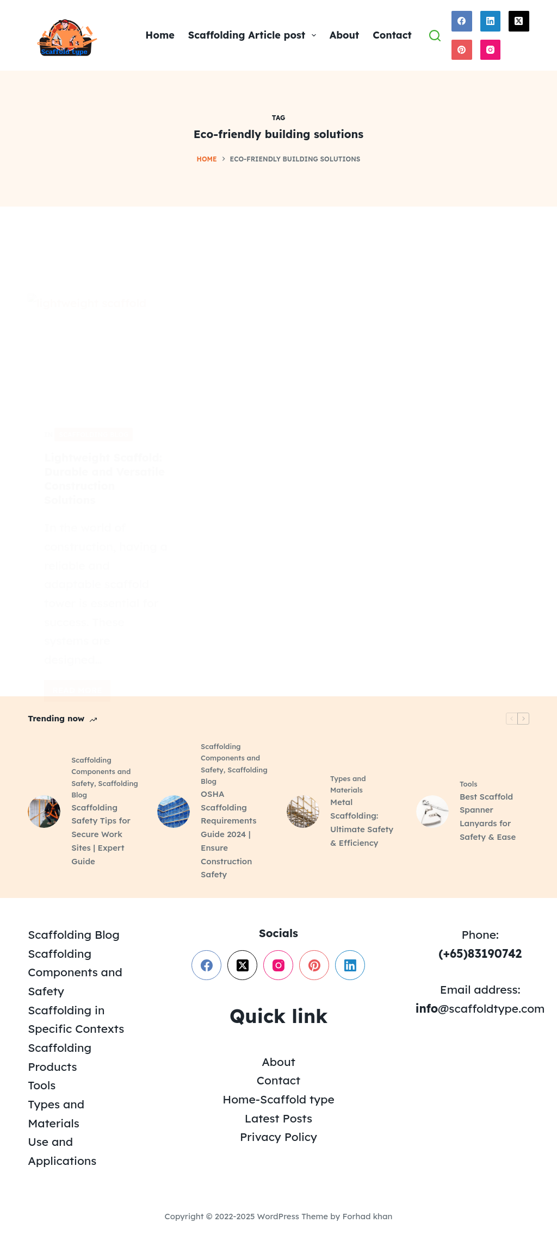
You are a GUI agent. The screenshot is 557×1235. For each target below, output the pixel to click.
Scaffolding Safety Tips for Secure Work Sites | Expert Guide (101, 834)
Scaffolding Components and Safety (101, 772)
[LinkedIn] (490, 21)
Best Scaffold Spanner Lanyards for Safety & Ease (488, 816)
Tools (469, 783)
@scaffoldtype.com (480, 1008)
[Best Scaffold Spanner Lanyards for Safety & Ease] (432, 811)
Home (159, 35)
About (345, 35)
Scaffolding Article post (254, 35)
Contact (392, 35)
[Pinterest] (461, 50)
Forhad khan (367, 1216)
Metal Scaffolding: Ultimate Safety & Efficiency (361, 822)
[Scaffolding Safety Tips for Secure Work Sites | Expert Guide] (44, 811)
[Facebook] (461, 21)
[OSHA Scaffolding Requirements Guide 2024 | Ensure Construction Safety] (173, 811)
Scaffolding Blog (74, 934)
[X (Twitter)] (519, 21)
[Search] (435, 35)
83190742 (495, 953)
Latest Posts (278, 1118)
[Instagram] (490, 50)
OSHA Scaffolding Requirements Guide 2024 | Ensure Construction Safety (228, 834)
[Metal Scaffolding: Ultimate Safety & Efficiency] (303, 811)
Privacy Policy (278, 1137)
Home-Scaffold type (278, 1099)
